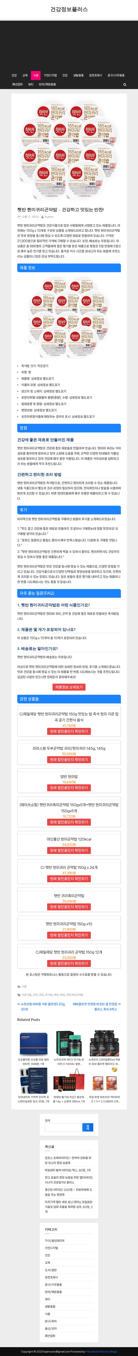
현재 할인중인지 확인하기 (69, 731)
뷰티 (30, 84)
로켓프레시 (95, 75)
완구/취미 (51, 1321)
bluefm (49, 216)
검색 (47, 1120)
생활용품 (78, 75)
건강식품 (26, 995)
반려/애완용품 (47, 84)
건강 (14, 75)
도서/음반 (51, 1270)
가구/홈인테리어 (54, 1241)
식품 (35, 75)
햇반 (56, 995)
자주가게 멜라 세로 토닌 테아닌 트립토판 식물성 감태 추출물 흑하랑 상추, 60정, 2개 (69, 1207)
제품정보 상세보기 (69, 687)
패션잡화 (17, 84)
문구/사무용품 (116, 75)
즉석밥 (49, 995)
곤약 (35, 995)
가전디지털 (50, 75)
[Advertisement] (69, 45)
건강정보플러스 (69, 9)
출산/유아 (51, 1328)
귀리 (41, 995)
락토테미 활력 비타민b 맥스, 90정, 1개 (68, 1170)
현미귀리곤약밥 (74, 995)
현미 (62, 995)
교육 (25, 75)
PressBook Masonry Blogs (101, 1351)
